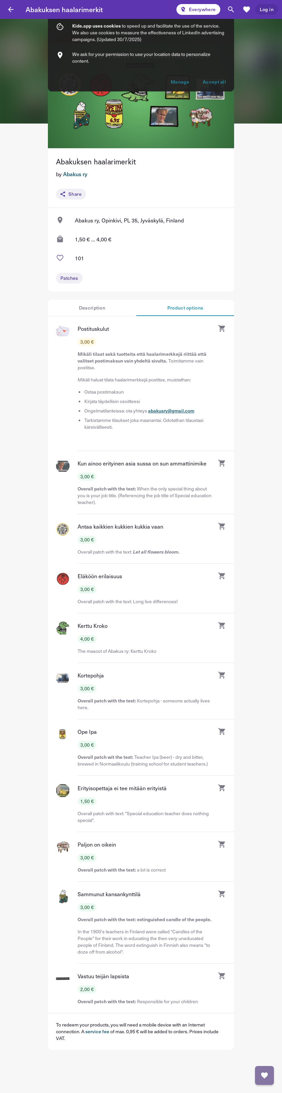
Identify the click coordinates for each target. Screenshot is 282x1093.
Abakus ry (75, 174)
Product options (185, 307)
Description (92, 307)
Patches (69, 278)
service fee (97, 1031)
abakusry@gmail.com (171, 410)
